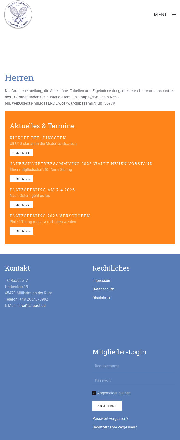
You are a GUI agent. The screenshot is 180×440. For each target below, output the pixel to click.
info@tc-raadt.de (31, 305)
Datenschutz (103, 289)
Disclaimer (101, 297)
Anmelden (107, 406)
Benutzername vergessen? (114, 427)
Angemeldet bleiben (111, 393)
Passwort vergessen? (110, 418)
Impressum (101, 280)
